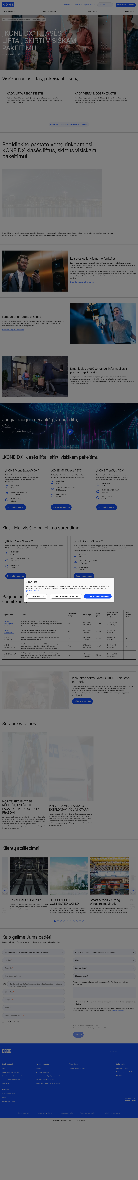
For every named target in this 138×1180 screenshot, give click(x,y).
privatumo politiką (32, 591)
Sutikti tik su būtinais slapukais (66, 596)
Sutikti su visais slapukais (98, 596)
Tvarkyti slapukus (36, 596)
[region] (69, 590)
